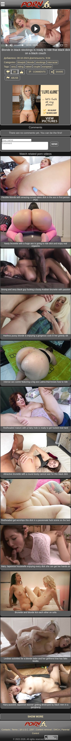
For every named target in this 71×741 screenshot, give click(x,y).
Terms (15, 729)
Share (59, 71)
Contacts (6, 729)
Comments (39, 71)
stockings (41, 62)
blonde (30, 62)
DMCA (56, 729)
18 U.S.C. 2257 (26, 729)
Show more (35, 716)
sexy (13, 66)
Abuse (14, 78)
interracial (52, 62)
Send (54, 144)
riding (20, 66)
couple (36, 66)
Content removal (44, 729)
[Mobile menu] (2, 4)
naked (28, 66)
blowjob (21, 62)
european (47, 66)
